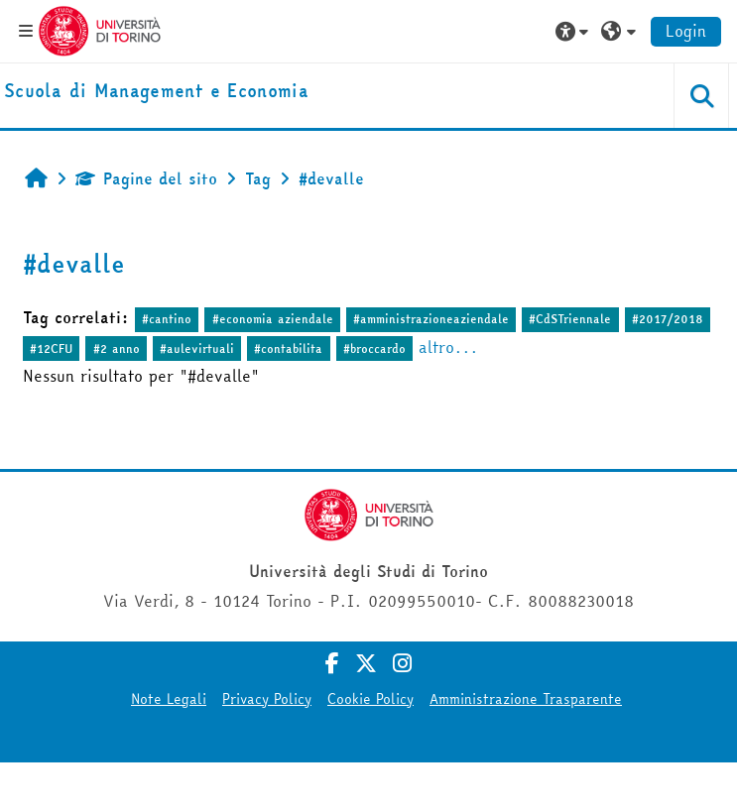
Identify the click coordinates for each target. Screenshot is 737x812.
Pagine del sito (146, 178)
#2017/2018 (667, 318)
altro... (448, 347)
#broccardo (374, 348)
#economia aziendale (272, 318)
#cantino (166, 318)
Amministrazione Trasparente (526, 699)
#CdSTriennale (570, 318)
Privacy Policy (266, 699)
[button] (574, 31)
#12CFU (51, 348)
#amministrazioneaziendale (431, 318)
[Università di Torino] (100, 29)
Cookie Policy (370, 699)
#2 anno (116, 348)
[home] (156, 91)
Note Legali (168, 699)
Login (686, 31)
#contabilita (288, 348)
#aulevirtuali (197, 348)
